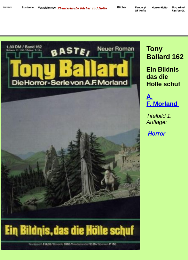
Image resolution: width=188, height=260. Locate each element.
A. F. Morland (163, 100)
